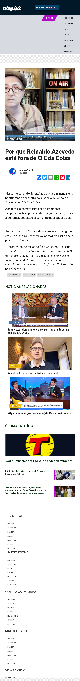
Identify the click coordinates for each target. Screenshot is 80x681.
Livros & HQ (69, 40)
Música (67, 29)
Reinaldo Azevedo (45, 274)
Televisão (68, 23)
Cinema (67, 46)
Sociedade (68, 18)
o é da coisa (29, 274)
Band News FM (14, 274)
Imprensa (68, 51)
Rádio (66, 35)
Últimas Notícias (46, 7)
